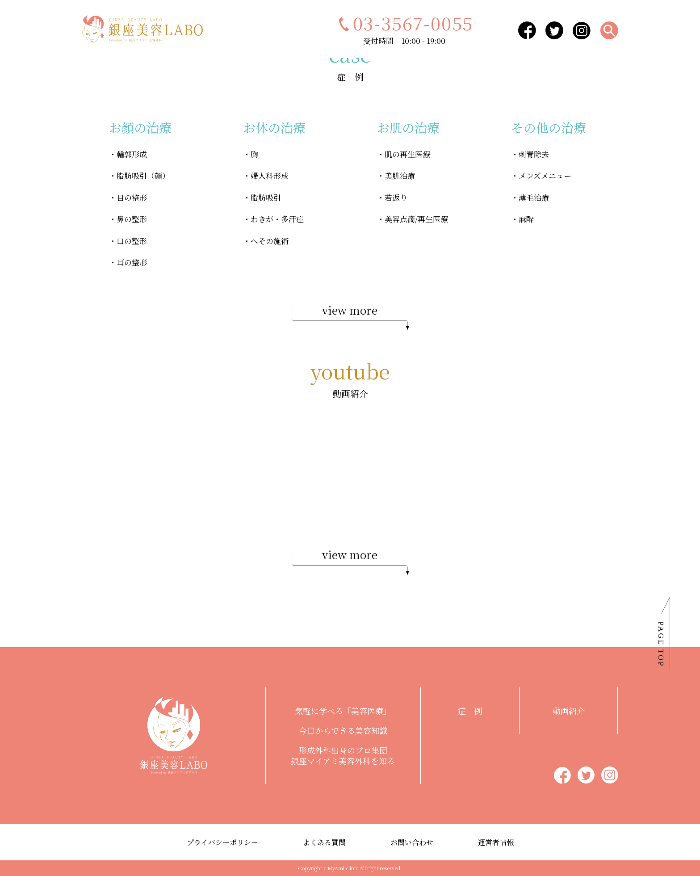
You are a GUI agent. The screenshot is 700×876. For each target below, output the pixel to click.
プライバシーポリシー (222, 842)
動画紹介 (569, 710)
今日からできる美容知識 (343, 730)
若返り (396, 197)
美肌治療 (400, 175)
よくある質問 (324, 842)
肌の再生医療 (407, 154)
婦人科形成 (270, 175)
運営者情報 (496, 842)
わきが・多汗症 (277, 218)
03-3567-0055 (404, 22)
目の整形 (132, 197)
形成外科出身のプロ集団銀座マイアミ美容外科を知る (343, 755)
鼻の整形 (132, 218)
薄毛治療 (534, 197)
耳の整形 (132, 262)
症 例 (470, 710)
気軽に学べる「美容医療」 (343, 710)
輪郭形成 (132, 154)
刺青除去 (534, 154)
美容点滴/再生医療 (416, 218)
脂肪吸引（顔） (143, 175)
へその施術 (270, 240)
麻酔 (526, 218)
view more (350, 316)
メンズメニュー (545, 175)
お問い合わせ (411, 842)
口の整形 (132, 240)
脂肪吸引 (266, 197)
